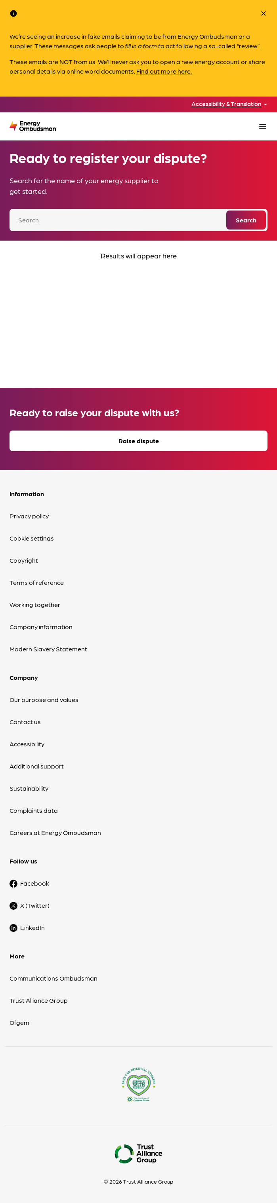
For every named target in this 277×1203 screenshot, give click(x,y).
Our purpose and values (44, 699)
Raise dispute (138, 440)
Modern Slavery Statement (48, 649)
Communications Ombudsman (53, 978)
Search (246, 220)
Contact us (25, 721)
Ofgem (19, 1022)
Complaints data (34, 810)
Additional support (37, 766)
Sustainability (29, 788)
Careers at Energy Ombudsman (55, 832)
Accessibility (27, 744)
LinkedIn (32, 927)
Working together (35, 604)
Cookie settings (32, 538)
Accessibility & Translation (226, 104)
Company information (41, 626)
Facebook (34, 883)
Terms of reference (37, 582)
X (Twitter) (35, 905)
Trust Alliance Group (39, 1000)
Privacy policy (29, 516)
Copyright (24, 560)
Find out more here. (164, 71)
